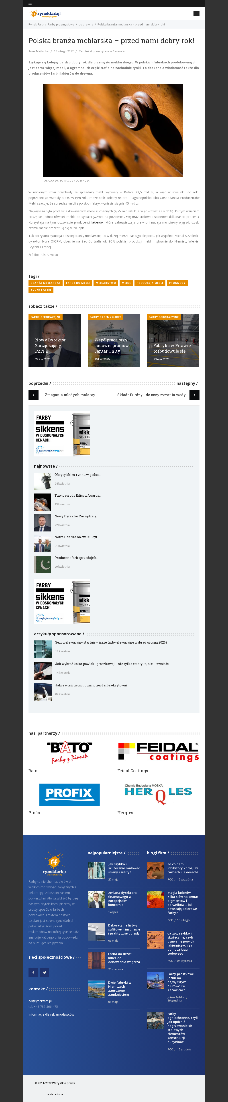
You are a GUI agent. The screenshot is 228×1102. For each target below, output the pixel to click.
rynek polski (41, 290)
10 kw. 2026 (102, 359)
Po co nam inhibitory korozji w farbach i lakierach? (182, 868)
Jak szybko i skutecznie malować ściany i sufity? (124, 868)
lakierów (98, 222)
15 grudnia (184, 1049)
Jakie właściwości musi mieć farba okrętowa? (91, 685)
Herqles (125, 812)
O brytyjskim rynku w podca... (78, 475)
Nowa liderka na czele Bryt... (77, 537)
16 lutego (183, 920)
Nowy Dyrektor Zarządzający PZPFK (50, 345)
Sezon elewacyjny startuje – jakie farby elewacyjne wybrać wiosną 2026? (111, 642)
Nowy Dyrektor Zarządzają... (76, 516)
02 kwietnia (62, 694)
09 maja (113, 941)
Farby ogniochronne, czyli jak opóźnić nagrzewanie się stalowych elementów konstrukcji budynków (182, 1028)
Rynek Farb (36, 24)
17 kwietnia (62, 651)
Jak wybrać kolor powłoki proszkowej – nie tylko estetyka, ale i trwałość (112, 664)
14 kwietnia (62, 673)
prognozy (177, 282)
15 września (185, 879)
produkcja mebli (150, 282)
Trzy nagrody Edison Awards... (78, 495)
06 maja (113, 1002)
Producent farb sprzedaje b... (76, 558)
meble (126, 282)
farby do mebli (78, 282)
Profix (34, 812)
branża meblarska (45, 282)
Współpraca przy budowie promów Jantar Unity (111, 345)
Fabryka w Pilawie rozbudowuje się (172, 348)
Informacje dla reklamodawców (51, 1014)
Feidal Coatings (132, 770)
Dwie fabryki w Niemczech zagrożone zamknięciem (119, 988)
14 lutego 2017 (63, 51)
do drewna (86, 24)
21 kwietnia (62, 546)
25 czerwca (115, 969)
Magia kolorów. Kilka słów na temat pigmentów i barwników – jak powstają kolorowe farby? (183, 903)
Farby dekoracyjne (46, 317)
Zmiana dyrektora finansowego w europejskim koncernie (122, 899)
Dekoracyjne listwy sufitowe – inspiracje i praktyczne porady (124, 929)
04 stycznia (184, 961)
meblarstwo (106, 282)
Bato (32, 770)
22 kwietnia (62, 525)
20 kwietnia (62, 567)
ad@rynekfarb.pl (40, 1001)
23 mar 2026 (161, 359)
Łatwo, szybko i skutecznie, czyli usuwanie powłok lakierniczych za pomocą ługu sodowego (180, 943)
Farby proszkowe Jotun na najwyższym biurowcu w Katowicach (180, 982)
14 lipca (113, 912)
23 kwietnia (62, 504)
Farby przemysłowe (61, 24)
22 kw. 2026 (42, 359)
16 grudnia (174, 1000)
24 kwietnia (62, 483)
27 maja (113, 879)
